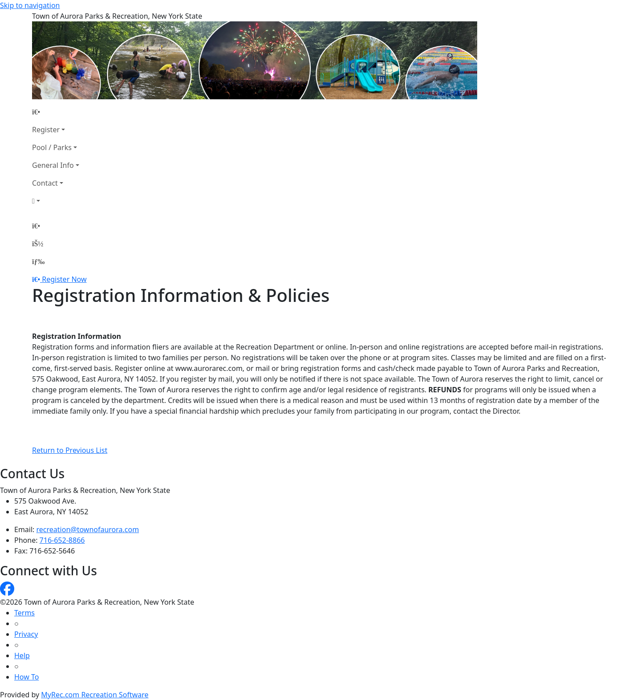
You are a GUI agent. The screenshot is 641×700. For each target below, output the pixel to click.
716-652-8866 (62, 540)
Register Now (64, 279)
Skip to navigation (30, 5)
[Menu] (38, 261)
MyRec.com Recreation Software (94, 695)
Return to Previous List (69, 450)
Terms (24, 613)
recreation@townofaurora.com (88, 529)
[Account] (55, 201)
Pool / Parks (52, 147)
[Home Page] (55, 112)
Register (46, 129)
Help (22, 655)
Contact (45, 183)
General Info (53, 165)
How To (26, 677)
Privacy (26, 634)
